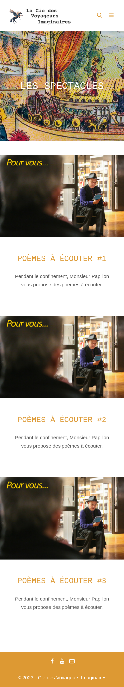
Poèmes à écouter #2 (62, 419)
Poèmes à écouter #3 (62, 579)
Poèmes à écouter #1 (62, 258)
